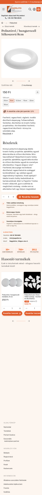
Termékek (7, 431)
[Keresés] (30, 9)
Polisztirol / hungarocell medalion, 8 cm (10, 296)
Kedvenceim (8, 468)
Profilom (7, 461)
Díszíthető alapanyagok (6, 23)
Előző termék (8, 26)
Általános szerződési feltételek (15, 480)
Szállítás (7, 492)
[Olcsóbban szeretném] (37, 92)
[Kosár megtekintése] (38, 9)
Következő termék (32, 26)
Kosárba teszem (29, 197)
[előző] (13, 81)
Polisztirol (13, 23)
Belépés (7, 453)
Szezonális (8, 439)
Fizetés (6, 488)
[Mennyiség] (8, 197)
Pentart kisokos (9, 435)
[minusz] (4, 197)
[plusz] (13, 197)
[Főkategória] (2, 23)
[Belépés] (34, 9)
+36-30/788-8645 (14, 18)
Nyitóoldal (7, 427)
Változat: (6, 97)
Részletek (8, 134)
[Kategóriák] (3, 9)
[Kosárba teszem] (12, 313)
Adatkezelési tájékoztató (13, 484)
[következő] (28, 81)
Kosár (6, 464)
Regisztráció (8, 457)
